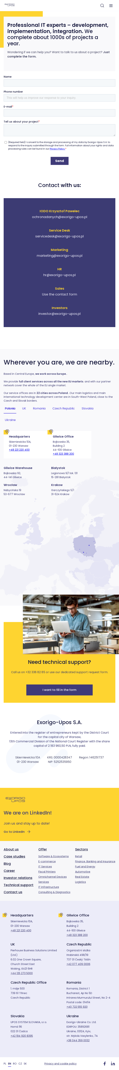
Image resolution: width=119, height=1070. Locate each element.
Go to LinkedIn (17, 831)
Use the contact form (59, 294)
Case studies (14, 856)
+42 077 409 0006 (78, 964)
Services (43, 882)
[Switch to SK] (25, 1063)
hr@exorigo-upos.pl (59, 275)
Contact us (13, 892)
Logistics (80, 882)
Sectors (81, 849)
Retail (78, 856)
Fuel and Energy (85, 866)
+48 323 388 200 (63, 454)
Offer (42, 849)
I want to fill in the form (59, 690)
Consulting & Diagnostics (54, 892)
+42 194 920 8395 (22, 1036)
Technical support (18, 885)
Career (9, 870)
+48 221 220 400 (19, 450)
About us (11, 849)
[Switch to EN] (9, 1063)
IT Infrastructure (48, 887)
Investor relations (18, 878)
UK (24, 408)
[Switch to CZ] (20, 1063)
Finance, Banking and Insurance (95, 861)
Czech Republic (63, 408)
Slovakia (87, 408)
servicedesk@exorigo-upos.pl (59, 236)
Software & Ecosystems (53, 856)
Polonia (10, 408)
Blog (7, 863)
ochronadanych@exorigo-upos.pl (59, 217)
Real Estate (82, 877)
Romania (39, 408)
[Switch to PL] (5, 1063)
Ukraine (10, 420)
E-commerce (47, 861)
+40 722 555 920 (77, 1007)
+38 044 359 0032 (78, 1040)
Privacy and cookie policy (60, 1063)
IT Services (45, 866)
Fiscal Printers (47, 871)
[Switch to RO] (15, 1063)
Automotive (82, 871)
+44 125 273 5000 (22, 973)
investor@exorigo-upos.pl (59, 313)
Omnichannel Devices (52, 877)
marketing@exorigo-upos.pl (59, 255)
